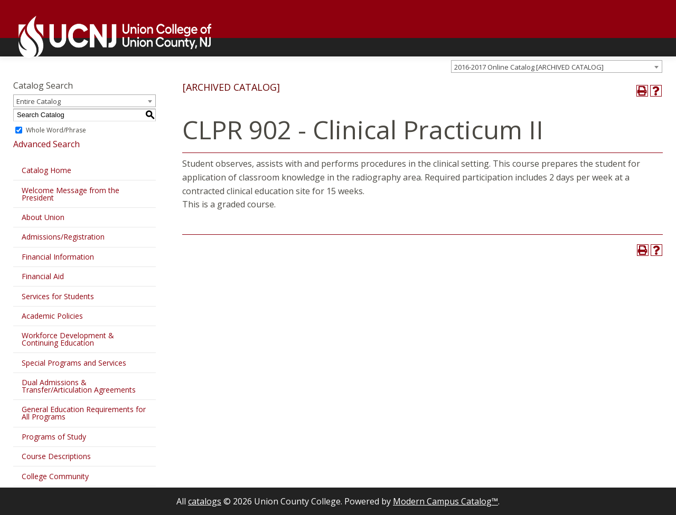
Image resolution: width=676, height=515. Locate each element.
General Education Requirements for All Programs (84, 413)
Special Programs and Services (74, 363)
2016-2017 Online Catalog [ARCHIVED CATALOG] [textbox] (529, 67)
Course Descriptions (56, 456)
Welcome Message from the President (70, 194)
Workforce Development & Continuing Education (68, 339)
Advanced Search (46, 144)
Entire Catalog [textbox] (38, 101)
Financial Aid (43, 276)
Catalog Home (46, 170)
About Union (43, 217)
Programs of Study (54, 437)
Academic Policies (52, 316)
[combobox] (556, 66)
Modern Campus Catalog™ (445, 501)
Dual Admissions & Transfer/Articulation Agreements (79, 386)
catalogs (204, 501)
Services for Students (58, 296)
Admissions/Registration (63, 237)
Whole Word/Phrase (56, 130)
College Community (55, 476)
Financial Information (58, 257)
